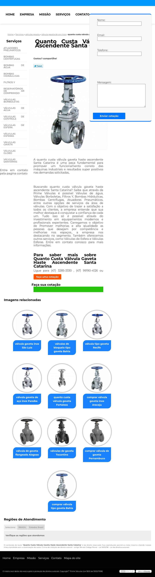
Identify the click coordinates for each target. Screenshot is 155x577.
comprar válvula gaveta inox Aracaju (97, 401)
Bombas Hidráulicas (12, 74)
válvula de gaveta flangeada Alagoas (27, 452)
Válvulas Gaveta (9, 143)
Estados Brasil (36, 527)
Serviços (63, 14)
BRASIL (22, 527)
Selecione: (10, 527)
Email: (100, 37)
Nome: (100, 22)
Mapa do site (72, 558)
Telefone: (100, 52)
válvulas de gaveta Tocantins (62, 452)
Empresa (27, 14)
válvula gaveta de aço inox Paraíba (27, 399)
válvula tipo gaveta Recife (97, 345)
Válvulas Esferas (9, 134)
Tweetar (38, 66)
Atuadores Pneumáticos (12, 49)
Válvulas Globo (9, 151)
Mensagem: (100, 94)
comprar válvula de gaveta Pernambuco (97, 454)
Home (10, 14)
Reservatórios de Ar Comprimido (14, 90)
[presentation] (119, 68)
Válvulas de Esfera (14, 126)
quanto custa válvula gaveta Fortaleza (62, 401)
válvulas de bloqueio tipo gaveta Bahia (62, 347)
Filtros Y (10, 82)
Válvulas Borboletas (12, 100)
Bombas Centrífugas (12, 57)
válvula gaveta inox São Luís (27, 345)
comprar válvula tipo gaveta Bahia (62, 506)
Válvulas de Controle (14, 117)
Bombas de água (14, 66)
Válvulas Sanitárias (11, 160)
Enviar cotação (109, 116)
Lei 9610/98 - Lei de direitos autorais (114, 547)
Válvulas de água (14, 109)
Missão (45, 14)
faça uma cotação (47, 276)
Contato (82, 14)
